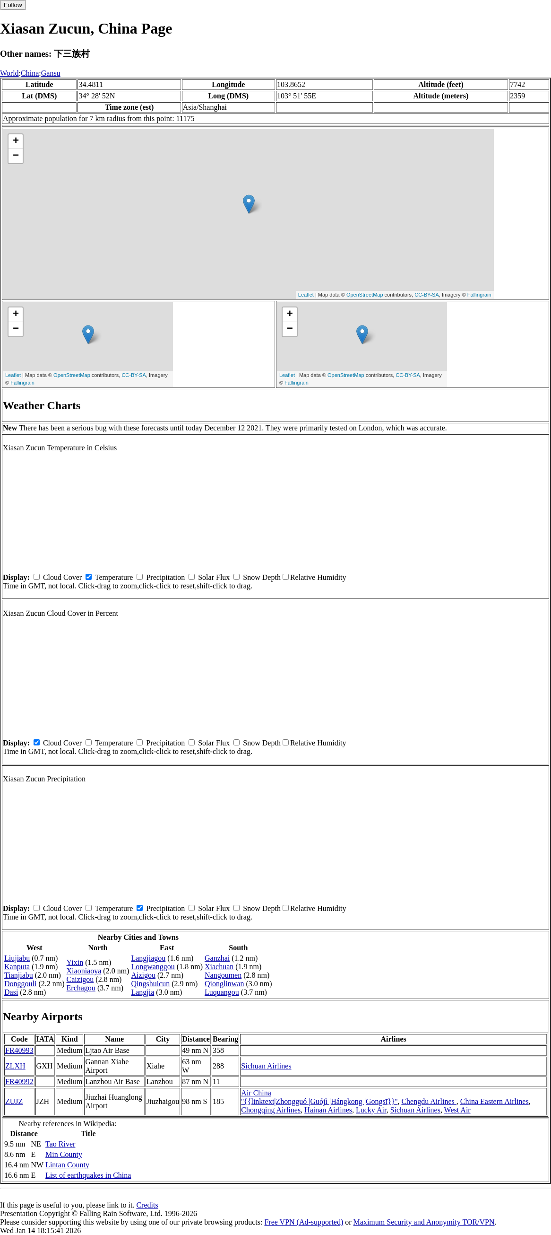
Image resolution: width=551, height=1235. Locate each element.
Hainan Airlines (328, 1110)
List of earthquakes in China (88, 1175)
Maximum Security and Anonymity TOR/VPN (424, 1222)
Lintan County (67, 1165)
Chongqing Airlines (271, 1110)
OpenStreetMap (364, 295)
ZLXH (15, 1066)
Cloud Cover (62, 577)
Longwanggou (152, 967)
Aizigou (143, 975)
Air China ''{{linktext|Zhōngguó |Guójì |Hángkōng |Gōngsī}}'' (319, 1097)
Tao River (60, 1144)
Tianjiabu (18, 975)
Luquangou (222, 992)
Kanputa (17, 967)
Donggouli (20, 984)
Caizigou (80, 979)
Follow (13, 5)
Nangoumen (223, 975)
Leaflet (306, 295)
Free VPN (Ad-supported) (303, 1222)
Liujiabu (17, 958)
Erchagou (81, 988)
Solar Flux (214, 577)
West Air (457, 1110)
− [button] (16, 156)
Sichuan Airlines (266, 1066)
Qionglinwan (224, 984)
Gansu (50, 73)
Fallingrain (479, 295)
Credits (147, 1205)
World (9, 73)
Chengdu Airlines (428, 1101)
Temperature (114, 577)
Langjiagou (148, 958)
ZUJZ (14, 1101)
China (30, 73)
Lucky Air (371, 1110)
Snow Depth (262, 577)
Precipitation (165, 577)
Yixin (75, 962)
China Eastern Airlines (494, 1101)
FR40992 (19, 1081)
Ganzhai (217, 958)
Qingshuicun (150, 984)
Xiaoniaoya (84, 971)
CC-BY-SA (426, 295)
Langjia (142, 992)
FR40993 (19, 1050)
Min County (63, 1154)
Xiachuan (219, 967)
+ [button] (16, 141)
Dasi (11, 992)
